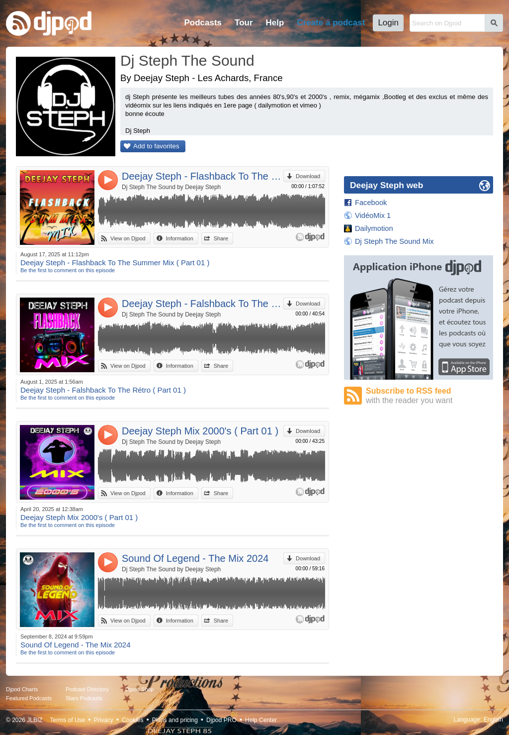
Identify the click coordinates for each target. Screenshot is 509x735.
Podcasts (203, 22)
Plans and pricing (175, 720)
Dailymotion (374, 228)
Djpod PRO (221, 720)
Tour (244, 22)
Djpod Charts (22, 689)
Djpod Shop (139, 689)
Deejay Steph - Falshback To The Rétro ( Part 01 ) (202, 303)
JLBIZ (34, 720)
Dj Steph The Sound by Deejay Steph (171, 187)
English (493, 719)
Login (388, 22)
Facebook (371, 203)
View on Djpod (128, 238)
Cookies (132, 720)
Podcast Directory (87, 689)
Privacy (103, 720)
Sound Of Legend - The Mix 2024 (195, 558)
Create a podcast (331, 22)
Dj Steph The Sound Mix (394, 241)
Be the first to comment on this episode (67, 270)
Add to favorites (156, 146)
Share (221, 238)
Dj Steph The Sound (187, 60)
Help (275, 22)
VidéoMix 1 (373, 215)
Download (308, 176)
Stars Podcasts (84, 698)
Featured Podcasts (29, 698)
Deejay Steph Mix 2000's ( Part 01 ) (200, 430)
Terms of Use (67, 720)
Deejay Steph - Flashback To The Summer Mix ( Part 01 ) (202, 176)
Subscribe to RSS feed (429, 396)
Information (179, 238)
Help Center (261, 720)
